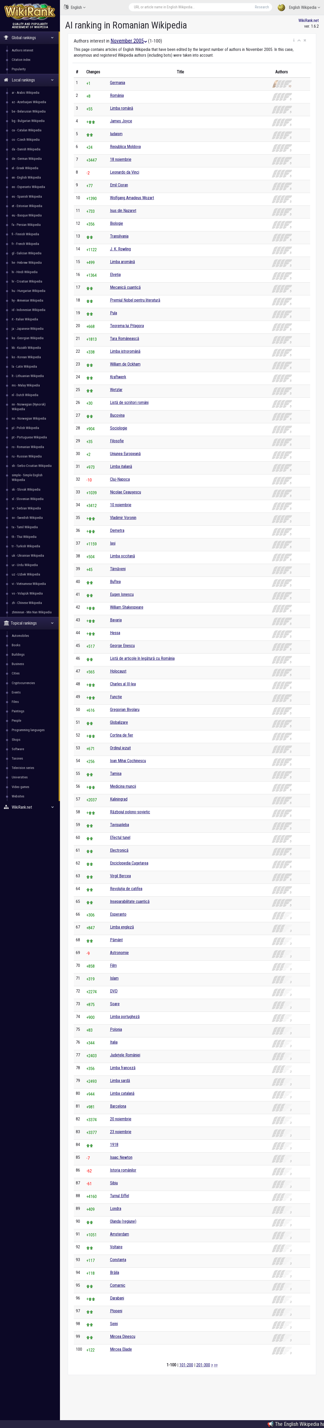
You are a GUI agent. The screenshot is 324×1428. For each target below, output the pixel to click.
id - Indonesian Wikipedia (28, 310)
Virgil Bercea (120, 875)
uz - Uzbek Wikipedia (26, 574)
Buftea (115, 581)
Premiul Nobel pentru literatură (135, 300)
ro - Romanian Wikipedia (28, 447)
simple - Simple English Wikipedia (27, 477)
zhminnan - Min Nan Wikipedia (32, 612)
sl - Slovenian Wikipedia (28, 499)
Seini (114, 1323)
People (16, 720)
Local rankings (29, 80)
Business (18, 664)
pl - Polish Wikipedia (25, 428)
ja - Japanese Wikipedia (28, 329)
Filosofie (117, 440)
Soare (115, 1003)
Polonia (116, 1029)
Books (16, 645)
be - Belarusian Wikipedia (29, 111)
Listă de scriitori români (129, 402)
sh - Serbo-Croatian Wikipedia (32, 466)
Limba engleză (122, 927)
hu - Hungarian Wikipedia (28, 291)
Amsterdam (119, 1234)
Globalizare (119, 722)
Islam (114, 978)
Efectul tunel (120, 837)
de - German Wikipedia (27, 159)
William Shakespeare (126, 607)
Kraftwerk (118, 376)
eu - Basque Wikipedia (27, 215)
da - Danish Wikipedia (26, 149)
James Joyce (121, 121)
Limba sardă (120, 1080)
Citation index (21, 60)
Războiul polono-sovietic (130, 811)
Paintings (18, 711)
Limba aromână (122, 261)
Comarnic (117, 1285)
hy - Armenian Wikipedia (27, 300)
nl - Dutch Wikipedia (25, 395)
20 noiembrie (120, 1118)
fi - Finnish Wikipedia (25, 234)
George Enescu (122, 645)
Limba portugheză (125, 1016)
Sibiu (114, 1182)
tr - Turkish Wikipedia (26, 546)
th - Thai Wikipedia (24, 537)
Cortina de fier (121, 735)
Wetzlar (116, 389)
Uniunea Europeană (125, 453)
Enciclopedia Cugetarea (129, 863)
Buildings (18, 654)
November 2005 (129, 41)
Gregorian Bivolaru (124, 709)
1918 (114, 1144)
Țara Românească (124, 338)
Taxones (17, 758)
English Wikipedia (299, 7)
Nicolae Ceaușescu (125, 492)
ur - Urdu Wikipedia (25, 565)
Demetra (117, 530)
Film (113, 965)
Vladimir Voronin (123, 517)
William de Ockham (125, 364)
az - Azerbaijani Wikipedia (29, 102)
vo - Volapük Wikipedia (27, 593)
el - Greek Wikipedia (25, 168)
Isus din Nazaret (123, 210)
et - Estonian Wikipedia (27, 206)
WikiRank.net (30, 807)
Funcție (116, 696)
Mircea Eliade (121, 1349)
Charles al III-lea (123, 683)
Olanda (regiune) (123, 1221)
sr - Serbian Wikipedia (26, 508)
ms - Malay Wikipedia (26, 385)
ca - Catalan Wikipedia (26, 130)
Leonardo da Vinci (124, 172)
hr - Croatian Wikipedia (27, 281)
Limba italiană (121, 466)
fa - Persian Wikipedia (26, 225)
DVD (114, 991)
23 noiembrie (120, 1131)
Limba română (121, 108)
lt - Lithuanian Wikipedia (28, 376)
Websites (18, 796)
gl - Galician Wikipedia (26, 253)
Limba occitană (122, 556)
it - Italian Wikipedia (25, 319)
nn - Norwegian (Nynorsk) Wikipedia (29, 406)
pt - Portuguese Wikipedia (29, 437)
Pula (113, 312)
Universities (20, 777)
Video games (20, 787)
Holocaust (118, 671)
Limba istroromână (125, 351)
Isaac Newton (121, 1157)
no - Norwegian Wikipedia (29, 418)
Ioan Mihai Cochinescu (128, 760)
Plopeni (116, 1310)
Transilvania (119, 236)
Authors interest (22, 50)
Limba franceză (123, 1067)
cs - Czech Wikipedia (26, 140)
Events (16, 692)
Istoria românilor (123, 1170)
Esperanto (118, 914)
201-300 (203, 1364)
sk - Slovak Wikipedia (26, 489)
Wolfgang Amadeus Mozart (132, 197)
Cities (16, 673)
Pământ (116, 939)
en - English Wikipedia (26, 177)
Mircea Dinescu (122, 1336)
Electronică (119, 850)
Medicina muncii (123, 786)
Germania (117, 82)
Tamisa (115, 773)
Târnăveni (118, 568)
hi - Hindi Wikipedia (25, 272)
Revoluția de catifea (126, 888)
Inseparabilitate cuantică (130, 901)
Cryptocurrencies (23, 683)
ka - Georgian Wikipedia (28, 338)
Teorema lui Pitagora (127, 325)
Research (262, 7)
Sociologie (118, 428)
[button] (294, 40)
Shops (16, 740)
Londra (115, 1208)
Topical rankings (29, 623)
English (74, 7)
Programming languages (28, 730)
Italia (114, 1042)
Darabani (117, 1298)
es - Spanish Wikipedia (27, 196)
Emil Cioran (119, 185)
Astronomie (119, 952)
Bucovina (117, 415)
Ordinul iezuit (120, 747)
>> (216, 1364)
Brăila (114, 1272)
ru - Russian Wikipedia (27, 456)
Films (15, 702)
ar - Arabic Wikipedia (25, 93)
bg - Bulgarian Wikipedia (28, 121)
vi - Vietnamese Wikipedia (29, 584)
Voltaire (116, 1246)
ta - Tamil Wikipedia (25, 527)
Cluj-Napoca (120, 479)
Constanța (118, 1259)
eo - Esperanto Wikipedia (28, 187)
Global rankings (29, 37)
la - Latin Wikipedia (24, 366)
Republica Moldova (125, 146)
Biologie (116, 223)
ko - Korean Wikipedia (26, 357)
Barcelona (118, 1106)
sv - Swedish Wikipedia (27, 518)
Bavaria (116, 620)
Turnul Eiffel (119, 1195)
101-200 (186, 1364)
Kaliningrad (118, 799)
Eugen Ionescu (122, 594)
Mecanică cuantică (125, 287)
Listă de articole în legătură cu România (142, 658)
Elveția (115, 274)
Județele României (125, 1055)
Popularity (19, 69)
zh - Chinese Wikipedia (27, 603)
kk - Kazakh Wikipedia (26, 348)
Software (18, 749)
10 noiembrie (120, 504)
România (117, 95)
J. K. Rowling (120, 248)
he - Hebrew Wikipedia (27, 263)
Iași (112, 543)
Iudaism (116, 133)
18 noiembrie (120, 159)
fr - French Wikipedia (25, 244)
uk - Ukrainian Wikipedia (28, 555)
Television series (23, 768)
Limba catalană (122, 1093)
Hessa (115, 632)
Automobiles (20, 636)
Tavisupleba (119, 824)
